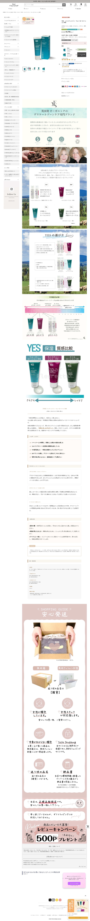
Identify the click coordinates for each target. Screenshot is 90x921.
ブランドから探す (9, 12)
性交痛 (6, 93)
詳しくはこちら (82, 866)
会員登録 (85, 5)
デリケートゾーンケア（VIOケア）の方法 (12, 35)
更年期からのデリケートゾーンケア (12, 31)
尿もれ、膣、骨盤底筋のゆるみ (12, 96)
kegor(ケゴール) (8, 139)
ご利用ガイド (76, 5)
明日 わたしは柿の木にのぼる (12, 110)
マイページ (60, 8)
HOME (4, 12)
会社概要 (49, 915)
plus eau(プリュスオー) (10, 149)
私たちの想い (7, 17)
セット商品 (6, 167)
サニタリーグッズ (9, 76)
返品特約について (65, 95)
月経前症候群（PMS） (10, 99)
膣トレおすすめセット (10, 171)
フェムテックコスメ (9, 73)
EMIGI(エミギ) (8, 129)
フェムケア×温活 (9, 27)
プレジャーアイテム (9, 61)
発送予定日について (67, 43)
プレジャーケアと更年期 (10, 39)
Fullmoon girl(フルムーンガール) (12, 152)
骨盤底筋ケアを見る (74, 883)
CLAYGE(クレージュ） (10, 136)
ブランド (26, 8)
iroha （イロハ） (9, 116)
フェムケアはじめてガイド (10, 20)
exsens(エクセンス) (9, 126)
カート (71, 5)
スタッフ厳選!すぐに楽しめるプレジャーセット (12, 175)
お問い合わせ (7, 179)
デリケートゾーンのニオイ (11, 86)
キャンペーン (7, 43)
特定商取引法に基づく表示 (64, 915)
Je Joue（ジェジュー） (10, 142)
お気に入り (43, 8)
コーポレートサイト (35, 915)
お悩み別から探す (8, 83)
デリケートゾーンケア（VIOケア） (12, 66)
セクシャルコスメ (9, 58)
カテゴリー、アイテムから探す (10, 54)
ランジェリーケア (9, 79)
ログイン (81, 5)
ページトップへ (85, 896)
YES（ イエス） (17, 12)
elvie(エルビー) (8, 133)
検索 (64, 4)
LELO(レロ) (7, 164)
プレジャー (7, 50)
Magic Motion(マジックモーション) (12, 156)
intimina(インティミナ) (10, 120)
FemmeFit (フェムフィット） (11, 146)
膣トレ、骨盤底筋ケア (10, 69)
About (10, 8)
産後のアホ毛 (8, 103)
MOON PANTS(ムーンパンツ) (11, 160)
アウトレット (7, 46)
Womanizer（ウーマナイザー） (12, 123)
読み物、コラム (7, 23)
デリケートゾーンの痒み (10, 90)
